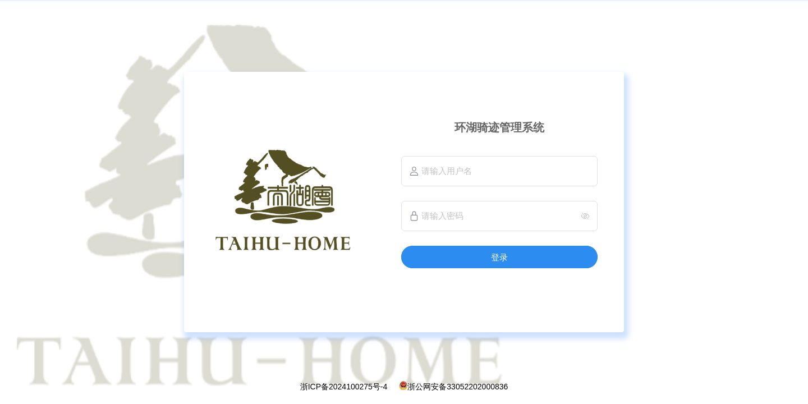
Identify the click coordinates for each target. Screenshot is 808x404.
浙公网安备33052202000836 (457, 386)
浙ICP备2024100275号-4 (344, 386)
